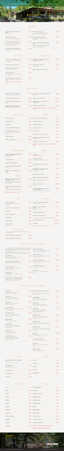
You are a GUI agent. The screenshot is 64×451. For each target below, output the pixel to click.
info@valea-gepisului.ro (39, 437)
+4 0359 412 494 (56, 436)
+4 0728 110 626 (42, 436)
